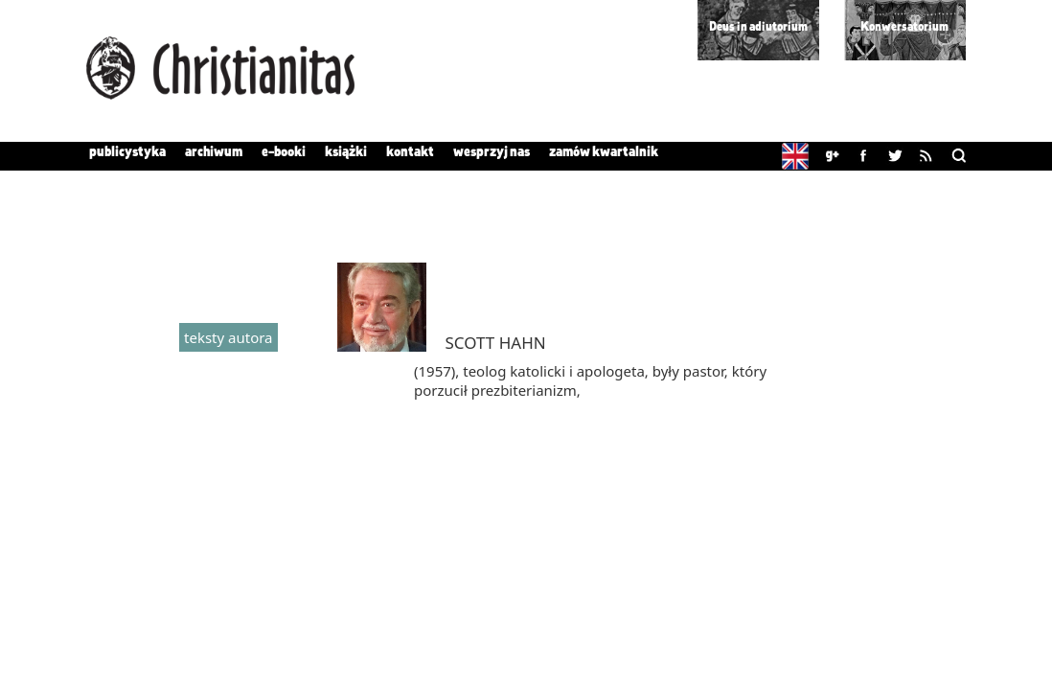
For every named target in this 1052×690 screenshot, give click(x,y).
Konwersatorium (904, 27)
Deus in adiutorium (758, 27)
